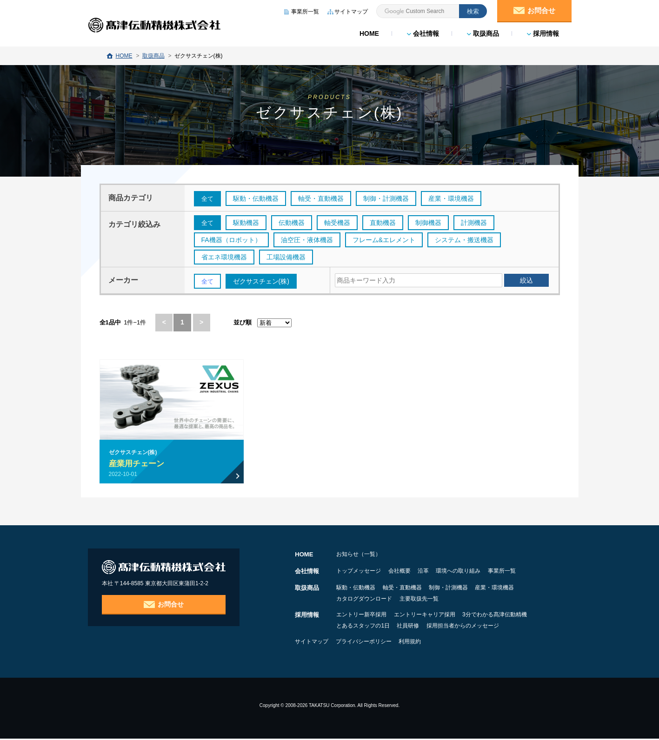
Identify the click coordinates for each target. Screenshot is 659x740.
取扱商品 (482, 32)
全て (207, 199)
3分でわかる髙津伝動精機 (513, 616)
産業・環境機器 (523, 589)
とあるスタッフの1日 (363, 627)
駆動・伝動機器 (355, 589)
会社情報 (422, 32)
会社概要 (409, 572)
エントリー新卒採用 (361, 616)
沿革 (442, 572)
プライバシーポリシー (373, 643)
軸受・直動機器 (411, 589)
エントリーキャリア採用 (434, 616)
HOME (369, 32)
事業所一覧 (540, 572)
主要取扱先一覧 (428, 600)
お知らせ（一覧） (358, 555)
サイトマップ (311, 643)
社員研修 (417, 627)
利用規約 (429, 643)
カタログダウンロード (364, 600)
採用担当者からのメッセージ (482, 627)
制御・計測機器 (467, 589)
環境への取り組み (487, 572)
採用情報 (542, 32)
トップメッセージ (358, 572)
